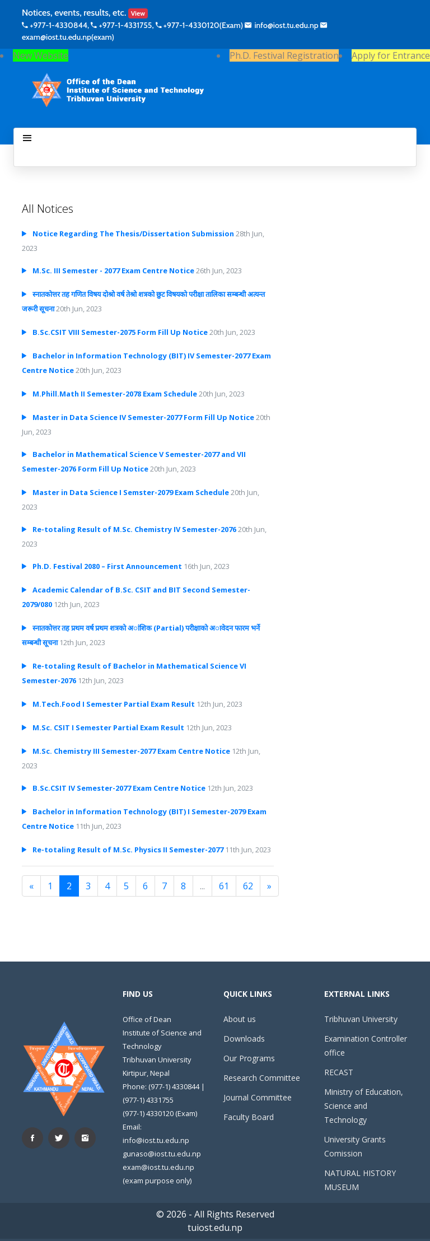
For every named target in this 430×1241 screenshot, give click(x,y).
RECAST (338, 1072)
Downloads (244, 1038)
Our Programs (249, 1058)
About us (239, 1019)
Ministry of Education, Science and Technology (363, 1105)
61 (224, 886)
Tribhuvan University (361, 1019)
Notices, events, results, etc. (85, 12)
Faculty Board (248, 1117)
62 (248, 886)
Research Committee (261, 1077)
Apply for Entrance (391, 55)
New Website (40, 55)
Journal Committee (257, 1097)
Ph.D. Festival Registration (284, 55)
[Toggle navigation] (27, 138)
